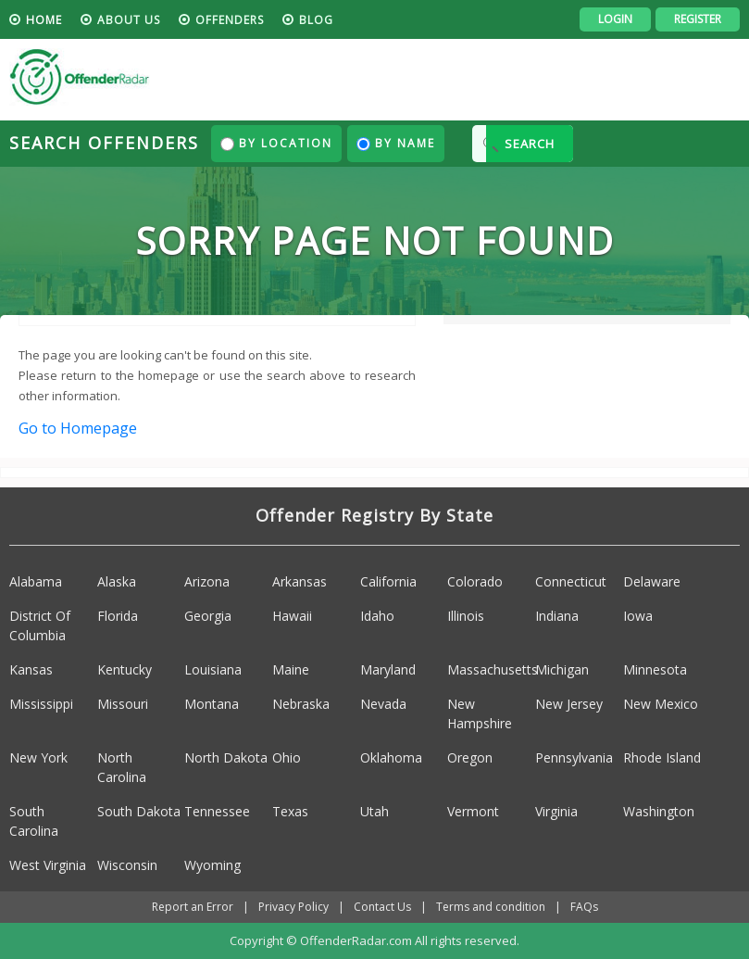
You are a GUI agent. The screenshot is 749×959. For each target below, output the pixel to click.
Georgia (207, 616)
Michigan (562, 669)
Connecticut (570, 581)
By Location (276, 143)
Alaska (116, 581)
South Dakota (139, 811)
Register (697, 19)
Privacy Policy (293, 907)
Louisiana (213, 669)
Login (615, 19)
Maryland (388, 669)
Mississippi (41, 704)
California (388, 581)
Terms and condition (490, 907)
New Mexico (660, 704)
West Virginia (47, 865)
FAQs (584, 907)
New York (38, 757)
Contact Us (382, 907)
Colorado (475, 581)
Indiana (557, 616)
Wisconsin (127, 865)
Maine (290, 669)
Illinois (465, 616)
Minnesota (655, 669)
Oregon (470, 757)
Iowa (638, 616)
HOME (44, 20)
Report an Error (192, 907)
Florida (117, 616)
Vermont (473, 811)
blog (316, 20)
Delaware (651, 581)
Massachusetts (492, 669)
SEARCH (530, 143)
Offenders (229, 20)
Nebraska (301, 704)
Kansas (31, 669)
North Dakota (226, 757)
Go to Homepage (78, 428)
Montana (211, 704)
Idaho (377, 616)
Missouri (122, 704)
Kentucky (124, 669)
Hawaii (292, 616)
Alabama (35, 581)
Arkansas (299, 581)
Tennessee (217, 811)
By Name (395, 143)
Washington (658, 811)
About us (128, 20)
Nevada (383, 704)
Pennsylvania (574, 757)
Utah (374, 811)
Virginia (556, 811)
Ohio (286, 757)
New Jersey (569, 704)
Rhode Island (662, 757)
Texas (290, 811)
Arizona (207, 581)
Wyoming (212, 865)
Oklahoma (391, 757)
